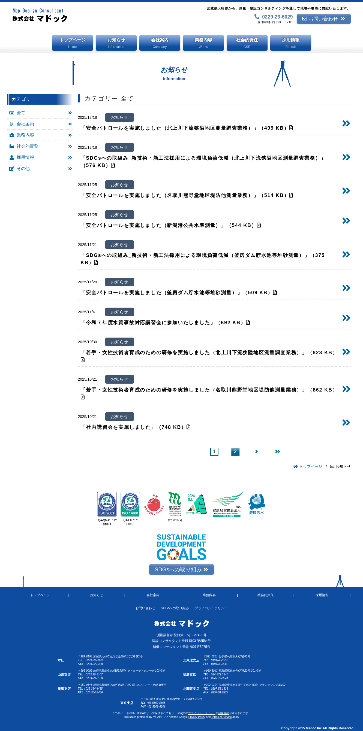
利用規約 (223, 713)
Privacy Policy (196, 716)
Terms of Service (221, 716)
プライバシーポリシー (201, 713)
